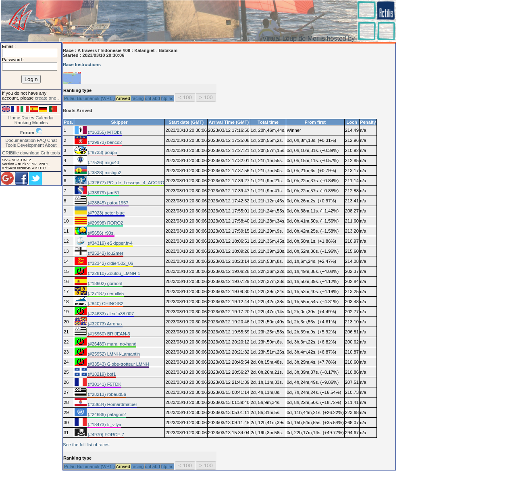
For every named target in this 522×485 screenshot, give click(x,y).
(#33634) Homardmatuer (112, 404)
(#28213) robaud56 (106, 394)
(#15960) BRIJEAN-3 (108, 333)
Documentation (20, 140)
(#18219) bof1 (101, 374)
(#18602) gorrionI (105, 283)
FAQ (41, 140)
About (50, 145)
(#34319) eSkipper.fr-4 (110, 243)
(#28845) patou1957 (108, 202)
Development (30, 145)
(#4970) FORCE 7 (105, 434)
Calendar (44, 117)
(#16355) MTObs (104, 132)
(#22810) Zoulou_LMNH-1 (113, 273)
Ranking (23, 122)
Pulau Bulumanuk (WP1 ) (89, 98)
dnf (148, 98)
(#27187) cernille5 (105, 293)
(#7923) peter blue (106, 212)
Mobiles (40, 122)
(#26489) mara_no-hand (112, 343)
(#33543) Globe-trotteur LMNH (118, 364)
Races (27, 117)
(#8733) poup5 (102, 152)
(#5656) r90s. (101, 233)
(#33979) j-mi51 (103, 192)
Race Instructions (82, 64)
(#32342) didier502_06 (110, 263)
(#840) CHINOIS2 (105, 303)
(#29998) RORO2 (105, 223)
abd (156, 98)
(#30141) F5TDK (104, 384)
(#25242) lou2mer (105, 253)
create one (46, 98)
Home (14, 117)
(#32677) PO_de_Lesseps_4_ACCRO (125, 182)
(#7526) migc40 (103, 162)
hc (170, 98)
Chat (52, 140)
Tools (11, 145)
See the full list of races (86, 444)
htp (164, 98)
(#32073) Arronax (105, 323)
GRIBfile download (21, 152)
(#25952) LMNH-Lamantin (113, 354)
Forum (27, 132)
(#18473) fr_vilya (104, 424)
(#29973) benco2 (104, 142)
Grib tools (50, 152)
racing (137, 98)
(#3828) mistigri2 (104, 172)
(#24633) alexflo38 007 (110, 313)
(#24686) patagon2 (106, 414)
